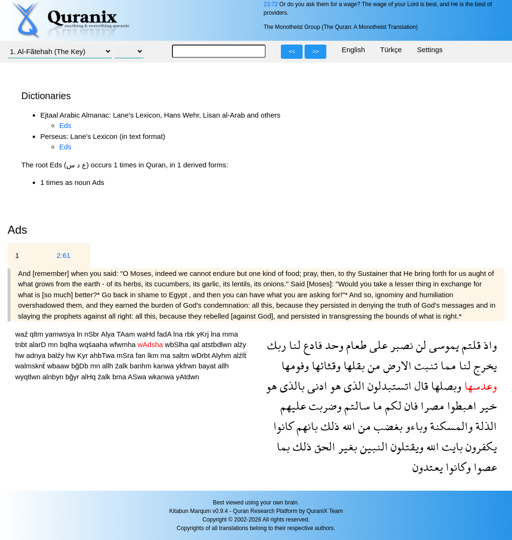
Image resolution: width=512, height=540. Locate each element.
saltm (181, 355)
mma (230, 334)
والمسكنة (450, 425)
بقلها (353, 365)
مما (447, 365)
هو (334, 385)
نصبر (400, 344)
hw (20, 355)
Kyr (83, 355)
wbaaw (59, 366)
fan (141, 355)
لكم (392, 405)
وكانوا (457, 466)
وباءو (415, 425)
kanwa (164, 366)
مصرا (431, 405)
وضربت (323, 405)
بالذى (291, 385)
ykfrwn (187, 366)
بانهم (306, 425)
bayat (208, 366)
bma (120, 377)
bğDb (80, 366)
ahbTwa (103, 355)
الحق (323, 446)
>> (315, 51)
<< (291, 51)
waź (22, 334)
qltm (37, 334)
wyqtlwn (29, 377)
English (353, 50)
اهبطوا (460, 405)
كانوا (283, 425)
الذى (353, 385)
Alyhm (222, 355)
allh (108, 366)
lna (179, 334)
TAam (127, 334)
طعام (355, 344)
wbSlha (177, 344)
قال (420, 385)
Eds (65, 125)
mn (54, 344)
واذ (489, 344)
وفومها (295, 365)
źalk (122, 366)
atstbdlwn (218, 344)
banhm (141, 366)
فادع (311, 344)
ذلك (329, 425)
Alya (109, 334)
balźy (56, 355)
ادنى (316, 385)
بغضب (387, 425)
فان (410, 405)
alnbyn (54, 377)
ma (166, 355)
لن (419, 344)
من (372, 365)
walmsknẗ (31, 366)
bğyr (73, 377)
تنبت (425, 365)
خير (486, 405)
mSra (126, 355)
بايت (451, 446)
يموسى (442, 344)
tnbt (22, 344)
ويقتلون (405, 446)
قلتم (470, 344)
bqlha (69, 344)
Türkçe (391, 50)
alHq (89, 377)
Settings (429, 50)
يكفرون (480, 446)
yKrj (204, 334)
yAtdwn (187, 377)
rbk (191, 334)
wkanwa (162, 377)
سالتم (355, 405)
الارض (396, 365)
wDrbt (201, 355)
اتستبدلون (388, 385)
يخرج (484, 365)
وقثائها (325, 365)
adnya (36, 355)
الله (347, 425)
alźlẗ (239, 355)
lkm (154, 355)
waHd (147, 334)
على (377, 344)
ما (376, 405)
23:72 (270, 4)
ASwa (138, 377)
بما (283, 446)
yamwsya (61, 334)
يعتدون (428, 466)
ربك (276, 344)
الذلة (485, 425)
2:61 (63, 255)
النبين (372, 446)
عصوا (484, 466)
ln (80, 334)
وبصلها (444, 385)
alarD (38, 344)
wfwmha (123, 344)
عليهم (293, 405)
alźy (240, 344)
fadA (165, 334)
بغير (346, 446)
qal (195, 344)
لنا (293, 344)
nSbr (92, 334)
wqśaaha (94, 344)
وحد (332, 344)
